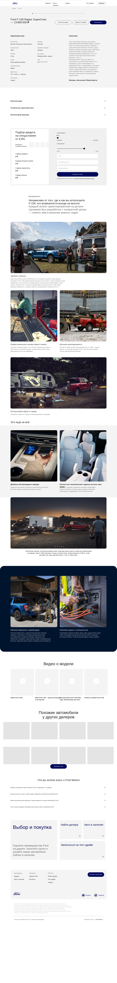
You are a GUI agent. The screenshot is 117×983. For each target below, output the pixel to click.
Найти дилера (52, 936)
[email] (77, 221)
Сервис (67, 3)
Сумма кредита (61, 192)
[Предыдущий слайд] (14, 40)
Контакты (32, 939)
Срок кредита (61, 203)
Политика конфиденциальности (22, 979)
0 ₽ (16, 237)
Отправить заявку (77, 234)
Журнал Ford (33, 936)
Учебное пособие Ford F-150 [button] (94, 757)
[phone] (77, 227)
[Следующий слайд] (102, 40)
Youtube (88, 955)
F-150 (19, 8)
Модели (48, 3)
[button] (80, 82)
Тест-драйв (90, 3)
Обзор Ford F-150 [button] (16, 757)
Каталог (14, 8)
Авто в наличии (19, 939)
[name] (77, 215)
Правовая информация (38, 979)
